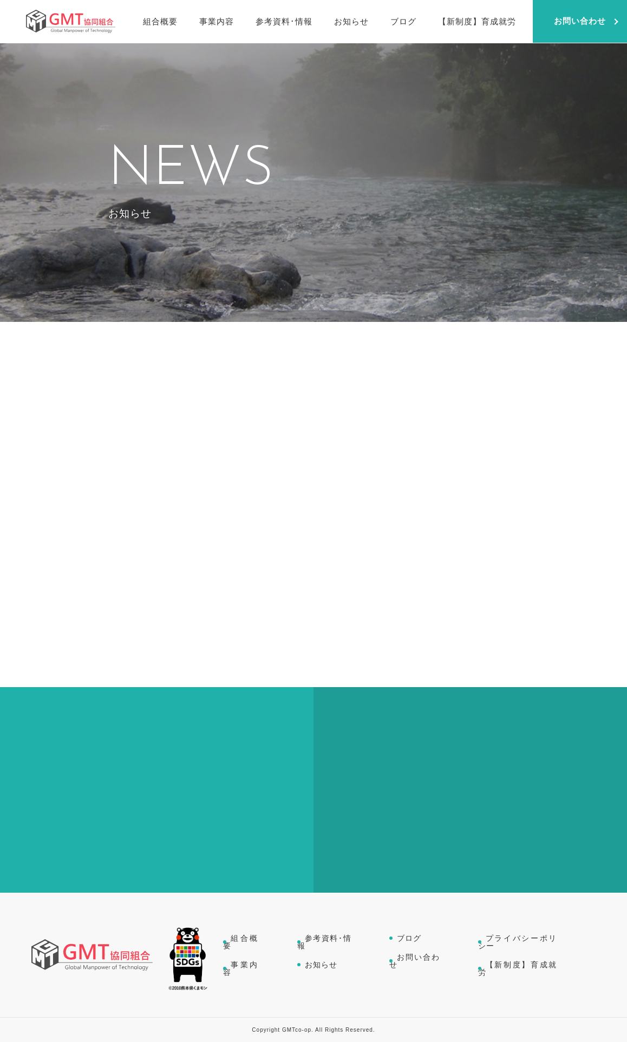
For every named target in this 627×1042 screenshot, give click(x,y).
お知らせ (321, 964)
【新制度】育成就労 (518, 968)
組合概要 (241, 942)
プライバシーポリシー (518, 942)
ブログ (409, 938)
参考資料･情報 (324, 942)
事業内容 (241, 968)
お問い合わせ (414, 961)
